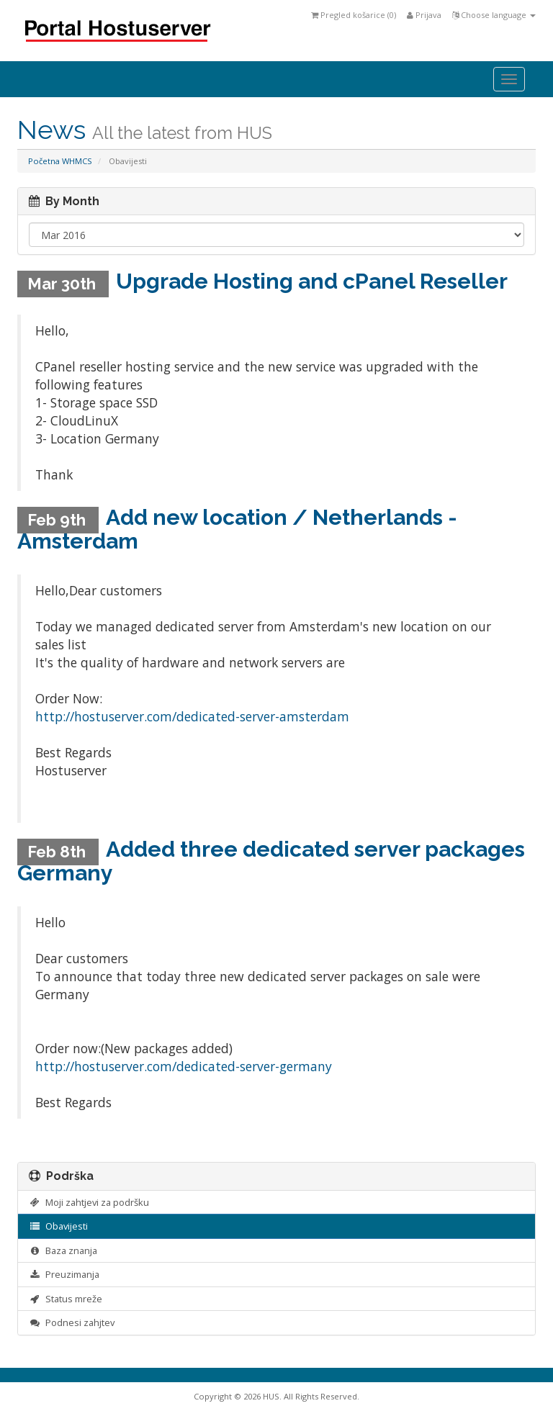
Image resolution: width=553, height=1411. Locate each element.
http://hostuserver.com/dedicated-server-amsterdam (192, 716)
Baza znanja (63, 1250)
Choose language (494, 14)
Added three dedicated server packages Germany (271, 861)
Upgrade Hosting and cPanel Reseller (312, 281)
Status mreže (65, 1298)
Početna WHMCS (60, 160)
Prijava (424, 14)
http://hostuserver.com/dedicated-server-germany (183, 1066)
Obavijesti (58, 1226)
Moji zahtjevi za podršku (89, 1202)
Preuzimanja (64, 1274)
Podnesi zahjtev (71, 1322)
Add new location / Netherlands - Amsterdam (237, 529)
